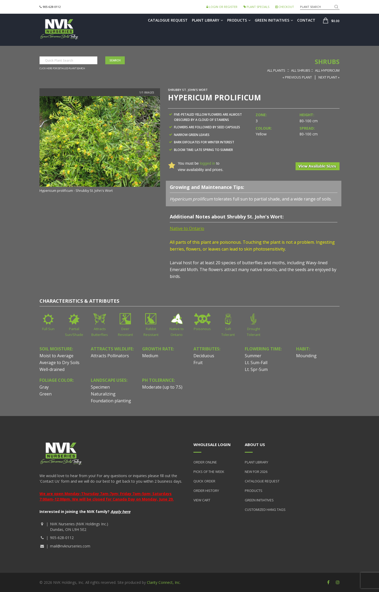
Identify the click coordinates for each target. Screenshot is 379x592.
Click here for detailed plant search (62, 68)
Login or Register (221, 7)
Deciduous (203, 356)
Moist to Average (56, 356)
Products (239, 20)
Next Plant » (329, 77)
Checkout (284, 7)
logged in (207, 163)
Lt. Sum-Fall (256, 362)
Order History (206, 490)
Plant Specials (256, 7)
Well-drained (51, 369)
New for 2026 (256, 471)
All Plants (276, 70)
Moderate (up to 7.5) (162, 387)
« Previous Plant (297, 77)
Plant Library (207, 20)
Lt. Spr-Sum (256, 369)
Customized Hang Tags (265, 509)
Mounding (306, 356)
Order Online (205, 462)
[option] (99, 145)
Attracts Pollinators (110, 356)
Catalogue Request (168, 20)
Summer (253, 356)
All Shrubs (300, 70)
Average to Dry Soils (59, 362)
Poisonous (202, 328)
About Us (255, 444)
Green (45, 394)
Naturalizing (103, 394)
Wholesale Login (212, 444)
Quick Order (204, 481)
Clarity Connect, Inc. (164, 582)
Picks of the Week (208, 471)
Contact (306, 20)
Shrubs (327, 61)
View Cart (201, 500)
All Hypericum (327, 70)
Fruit (198, 362)
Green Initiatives (274, 20)
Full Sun (48, 328)
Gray (44, 387)
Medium (150, 356)
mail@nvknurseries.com (70, 546)
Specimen (100, 387)
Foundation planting (111, 401)
